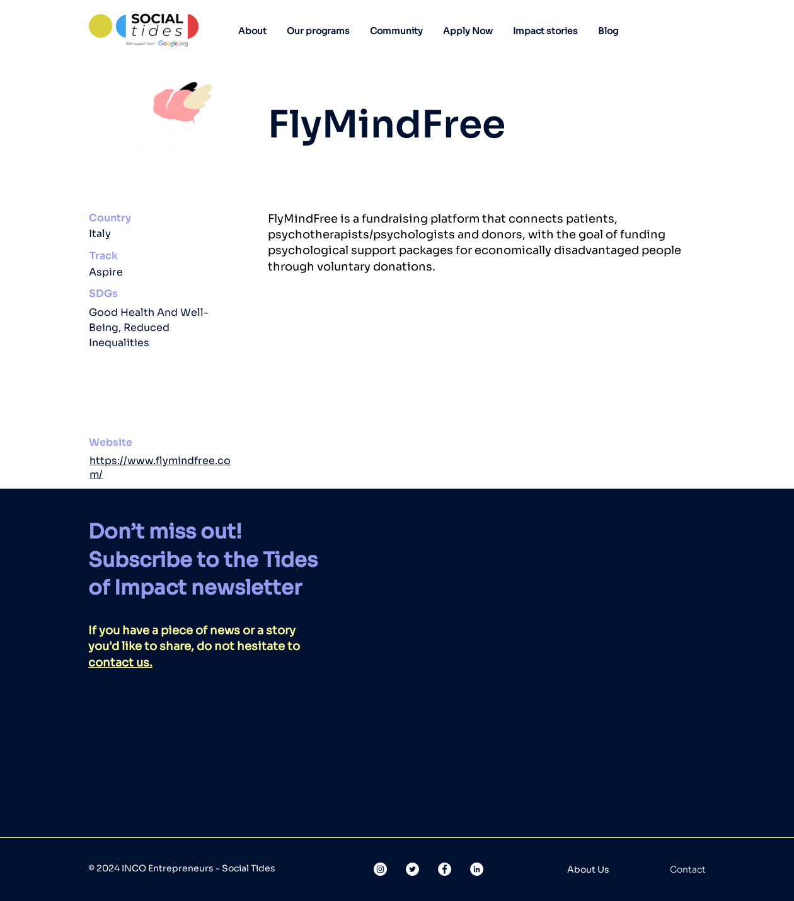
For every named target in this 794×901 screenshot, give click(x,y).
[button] (252, 31)
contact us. (120, 663)
